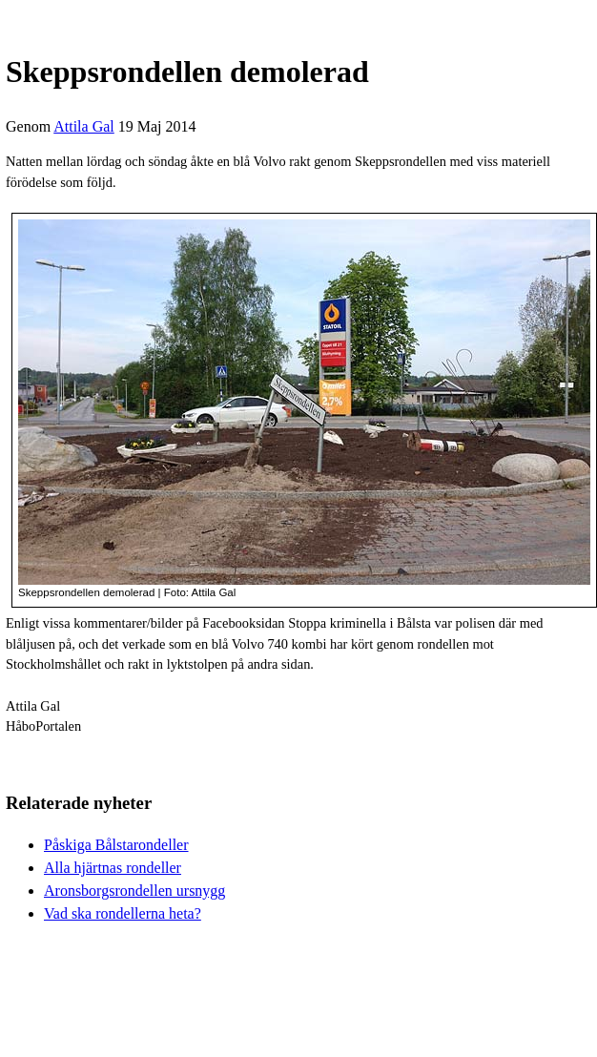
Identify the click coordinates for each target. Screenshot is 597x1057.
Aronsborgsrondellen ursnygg (134, 890)
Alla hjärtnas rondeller (112, 868)
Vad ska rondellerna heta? (122, 913)
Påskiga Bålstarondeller (116, 845)
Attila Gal (83, 126)
